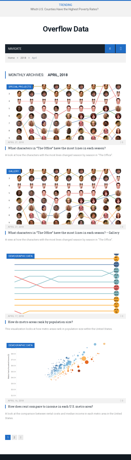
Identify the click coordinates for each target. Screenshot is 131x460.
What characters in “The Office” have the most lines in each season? (57, 148)
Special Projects (20, 86)
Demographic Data (20, 256)
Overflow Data (65, 29)
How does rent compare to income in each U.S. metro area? (50, 406)
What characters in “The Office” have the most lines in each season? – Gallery (63, 233)
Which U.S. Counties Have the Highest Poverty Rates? (64, 9)
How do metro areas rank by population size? (40, 322)
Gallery (14, 171)
